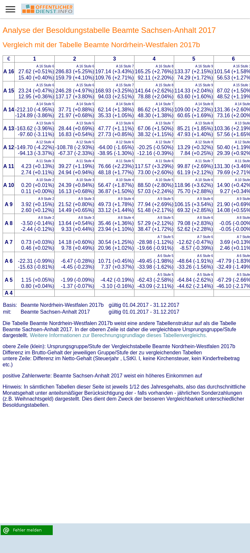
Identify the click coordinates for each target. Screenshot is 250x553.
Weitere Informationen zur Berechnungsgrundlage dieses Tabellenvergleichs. (118, 335)
